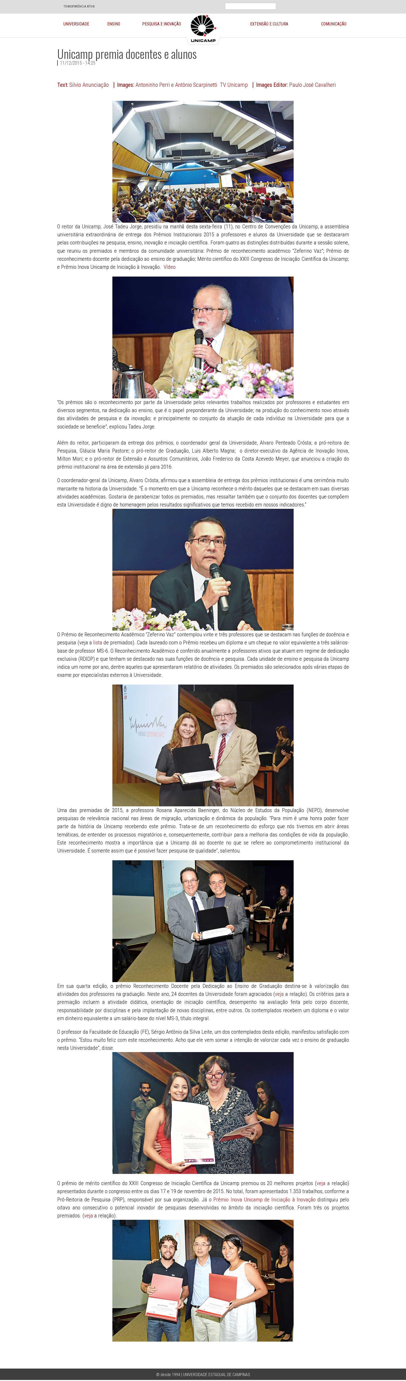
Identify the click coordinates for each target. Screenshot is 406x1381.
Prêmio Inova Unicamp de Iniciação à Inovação (264, 1199)
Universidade (76, 24)
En (301, 2)
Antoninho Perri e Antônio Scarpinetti (176, 85)
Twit (340, 2)
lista (97, 642)
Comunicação (333, 24)
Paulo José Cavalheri (312, 85)
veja (279, 994)
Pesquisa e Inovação (161, 24)
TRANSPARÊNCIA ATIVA (79, 6)
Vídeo (170, 267)
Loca (316, 2)
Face (328, 2)
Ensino (113, 24)
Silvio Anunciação (89, 85)
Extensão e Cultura (269, 24)
